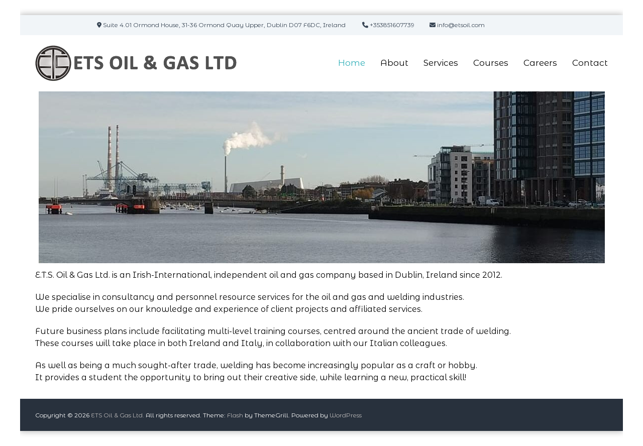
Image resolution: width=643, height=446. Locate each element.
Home (351, 63)
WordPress (346, 415)
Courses (490, 63)
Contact (590, 63)
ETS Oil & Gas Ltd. (117, 415)
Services (440, 63)
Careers (540, 63)
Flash (235, 415)
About (394, 63)
